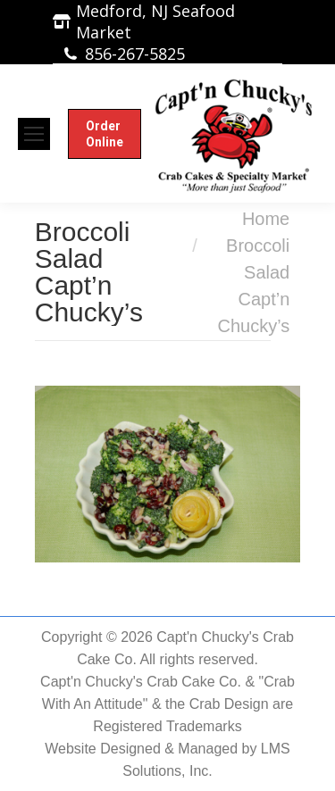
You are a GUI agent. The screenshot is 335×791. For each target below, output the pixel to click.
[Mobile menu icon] (34, 134)
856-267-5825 (135, 53)
